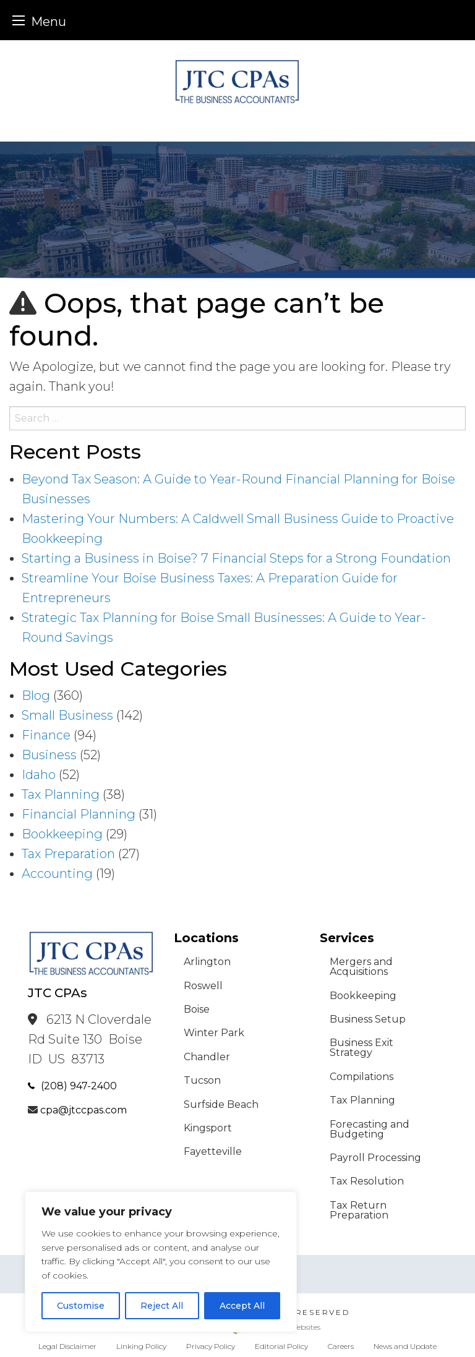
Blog (36, 695)
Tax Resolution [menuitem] (367, 1181)
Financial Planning (78, 814)
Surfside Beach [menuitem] (221, 1104)
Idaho (39, 774)
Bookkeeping (62, 834)
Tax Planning (61, 794)
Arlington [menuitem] (207, 962)
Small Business (67, 715)
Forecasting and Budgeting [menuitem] (369, 1129)
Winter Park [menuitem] (214, 1033)
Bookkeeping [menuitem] (363, 996)
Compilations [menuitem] (361, 1077)
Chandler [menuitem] (207, 1057)
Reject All (161, 1305)
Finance (46, 735)
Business (49, 754)
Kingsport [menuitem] (208, 1128)
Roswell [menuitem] (203, 986)
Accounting (57, 873)
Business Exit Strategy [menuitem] (361, 1047)
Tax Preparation (68, 853)
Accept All (242, 1305)
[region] (161, 1261)
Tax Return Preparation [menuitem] (359, 1210)
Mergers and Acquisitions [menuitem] (361, 966)
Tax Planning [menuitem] (362, 1100)
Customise (81, 1305)
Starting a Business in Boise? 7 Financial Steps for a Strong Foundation (236, 558)
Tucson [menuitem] (202, 1080)
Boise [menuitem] (197, 1009)
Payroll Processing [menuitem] (375, 1157)
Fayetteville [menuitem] (213, 1151)
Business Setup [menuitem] (368, 1019)
